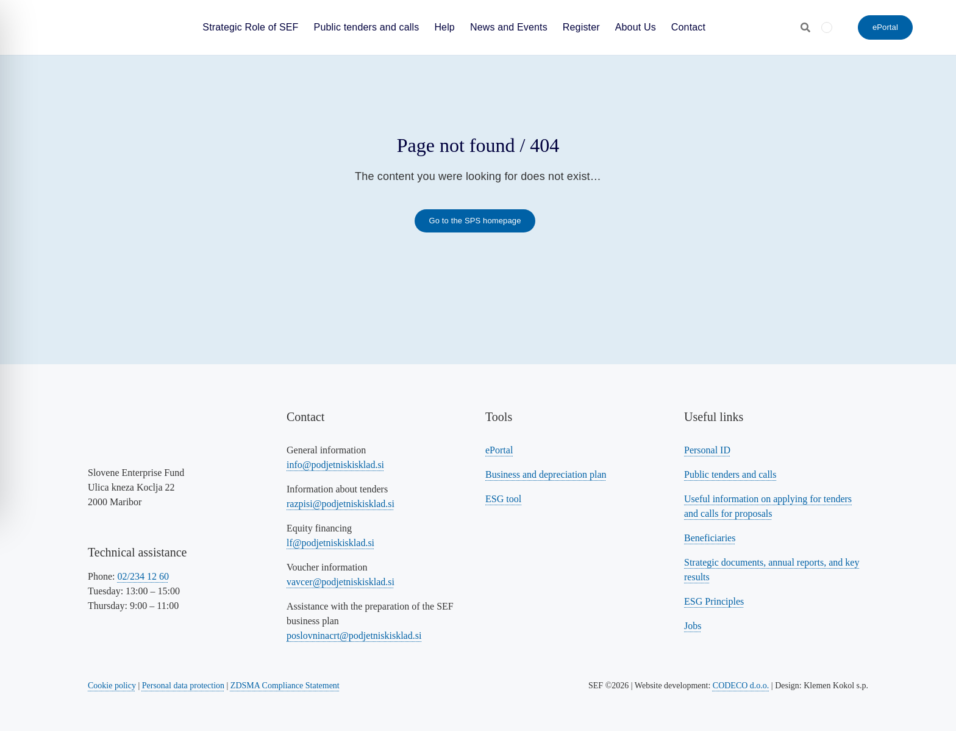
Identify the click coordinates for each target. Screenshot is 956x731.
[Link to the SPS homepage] (475, 220)
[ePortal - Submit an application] (885, 27)
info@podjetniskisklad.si (335, 464)
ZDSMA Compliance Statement (285, 685)
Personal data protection (183, 685)
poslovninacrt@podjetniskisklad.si (354, 635)
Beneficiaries (709, 538)
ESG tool (503, 499)
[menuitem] (826, 27)
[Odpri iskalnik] (805, 27)
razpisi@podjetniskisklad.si (340, 504)
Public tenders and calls (730, 474)
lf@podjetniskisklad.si (330, 543)
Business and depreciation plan (546, 474)
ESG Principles (714, 601)
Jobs (692, 626)
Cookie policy (112, 685)
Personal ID (707, 450)
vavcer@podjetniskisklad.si (340, 582)
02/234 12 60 (142, 576)
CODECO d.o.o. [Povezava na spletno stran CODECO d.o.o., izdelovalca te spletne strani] (741, 685)
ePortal (499, 450)
